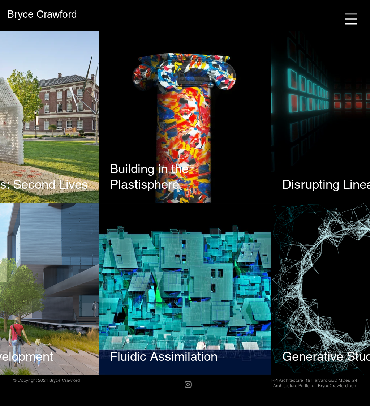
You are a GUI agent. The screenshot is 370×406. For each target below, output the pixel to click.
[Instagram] (188, 384)
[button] (351, 19)
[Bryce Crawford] (42, 14)
